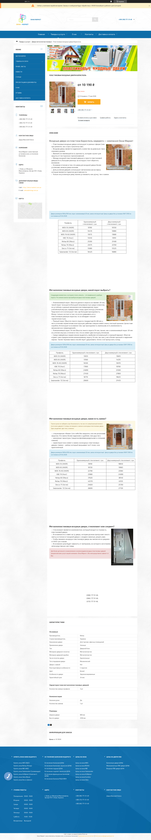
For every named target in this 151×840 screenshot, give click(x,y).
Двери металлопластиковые (42, 42)
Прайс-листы (21, 66)
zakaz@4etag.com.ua (31, 190)
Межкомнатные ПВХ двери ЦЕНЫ (117, 766)
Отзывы (19, 93)
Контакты (89, 34)
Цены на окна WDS (82, 763)
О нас (74, 34)
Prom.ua (84, 834)
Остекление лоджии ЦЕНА (54, 768)
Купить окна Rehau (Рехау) (23, 766)
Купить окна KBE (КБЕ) (21, 768)
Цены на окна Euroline (83, 777)
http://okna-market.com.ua (32, 187)
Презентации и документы (26, 82)
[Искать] (95, 19)
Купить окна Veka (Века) (22, 777)
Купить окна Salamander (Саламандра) (27, 771)
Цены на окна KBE (82, 768)
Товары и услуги (58, 34)
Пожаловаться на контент (86, 836)
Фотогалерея (21, 56)
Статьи (18, 77)
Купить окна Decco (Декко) (23, 780)
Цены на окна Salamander (84, 771)
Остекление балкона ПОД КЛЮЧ (56, 779)
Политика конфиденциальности (104, 836)
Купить (91, 102)
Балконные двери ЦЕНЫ (114, 763)
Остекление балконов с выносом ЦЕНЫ (58, 766)
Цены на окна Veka (82, 780)
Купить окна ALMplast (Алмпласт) (25, 774)
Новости (19, 72)
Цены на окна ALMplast (84, 774)
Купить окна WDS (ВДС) (22, 763)
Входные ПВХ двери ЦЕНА (115, 768)
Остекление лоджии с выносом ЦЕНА (57, 771)
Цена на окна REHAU (82, 766)
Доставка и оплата (106, 34)
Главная (41, 34)
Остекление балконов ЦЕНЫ (54, 763)
